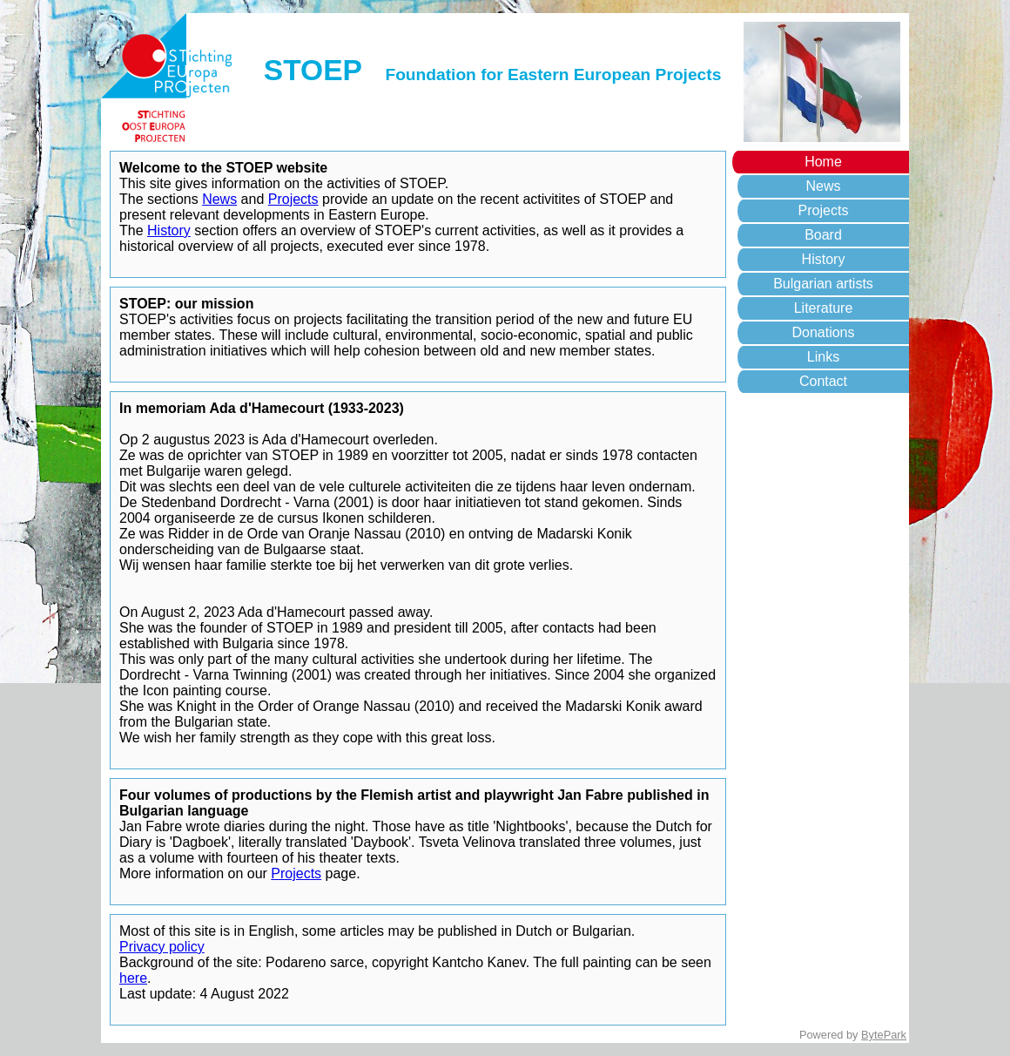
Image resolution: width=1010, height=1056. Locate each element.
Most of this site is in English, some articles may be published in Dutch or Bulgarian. (377, 931)
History (823, 259)
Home (823, 161)
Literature (823, 308)
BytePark (883, 1034)
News (822, 186)
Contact (823, 381)
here (133, 978)
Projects (823, 210)
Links (823, 356)
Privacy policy (162, 946)
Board (823, 234)
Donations (822, 332)
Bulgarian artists (823, 283)
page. (340, 873)
